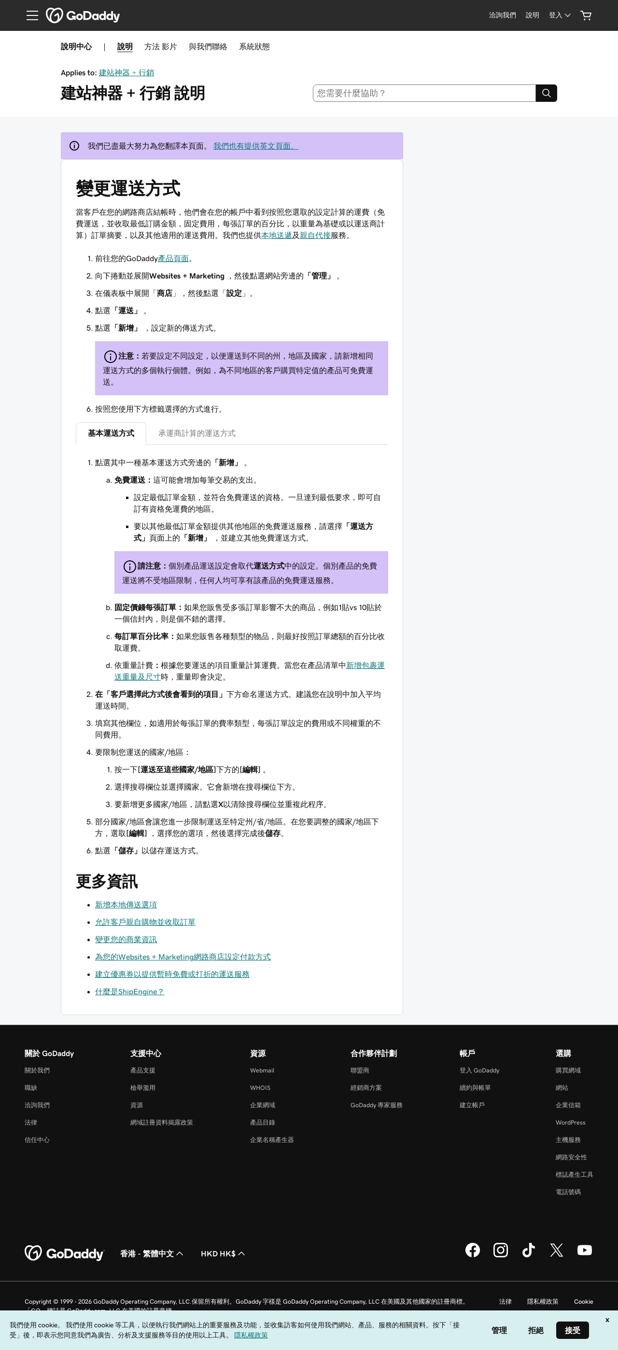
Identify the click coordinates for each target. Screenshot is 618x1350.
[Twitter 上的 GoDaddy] (556, 1256)
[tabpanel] (232, 656)
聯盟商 (360, 1070)
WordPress (571, 1122)
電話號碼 (568, 1192)
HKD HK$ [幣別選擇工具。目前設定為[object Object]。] (224, 1253)
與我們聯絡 (208, 46)
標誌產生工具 (574, 1174)
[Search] (546, 93)
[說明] (532, 15)
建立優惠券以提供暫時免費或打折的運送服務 (172, 974)
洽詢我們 (37, 1105)
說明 (125, 46)
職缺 (31, 1088)
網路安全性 (571, 1157)
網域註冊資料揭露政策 (161, 1122)
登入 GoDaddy (479, 1070)
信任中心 (37, 1140)
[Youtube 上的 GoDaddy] (584, 1256)
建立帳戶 (472, 1105)
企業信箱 (568, 1105)
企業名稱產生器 (272, 1140)
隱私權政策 (543, 1301)
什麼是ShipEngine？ (130, 991)
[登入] (560, 15)
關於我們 (37, 1070)
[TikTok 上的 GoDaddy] (528, 1256)
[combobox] (424, 93)
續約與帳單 (475, 1088)
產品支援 (142, 1070)
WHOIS (260, 1088)
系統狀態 (254, 46)
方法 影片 (160, 46)
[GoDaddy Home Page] (65, 1253)
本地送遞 (276, 235)
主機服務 (568, 1140)
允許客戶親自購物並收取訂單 (145, 922)
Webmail (262, 1070)
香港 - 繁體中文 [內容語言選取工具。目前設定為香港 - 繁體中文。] (152, 1253)
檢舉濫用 (142, 1088)
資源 (136, 1105)
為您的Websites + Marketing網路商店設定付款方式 (183, 956)
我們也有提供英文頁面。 (255, 146)
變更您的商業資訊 (126, 939)
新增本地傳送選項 (126, 904)
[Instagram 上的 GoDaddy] (500, 1256)
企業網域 (262, 1105)
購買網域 (568, 1070)
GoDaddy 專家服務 (377, 1105)
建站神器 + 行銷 (126, 72)
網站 (562, 1088)
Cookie (583, 1301)
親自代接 (315, 235)
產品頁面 (173, 258)
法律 (31, 1122)
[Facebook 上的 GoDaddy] (472, 1256)
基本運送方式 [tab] (111, 433)
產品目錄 (262, 1122)
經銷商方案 (366, 1088)
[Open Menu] (28, 15)
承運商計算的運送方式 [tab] (197, 433)
